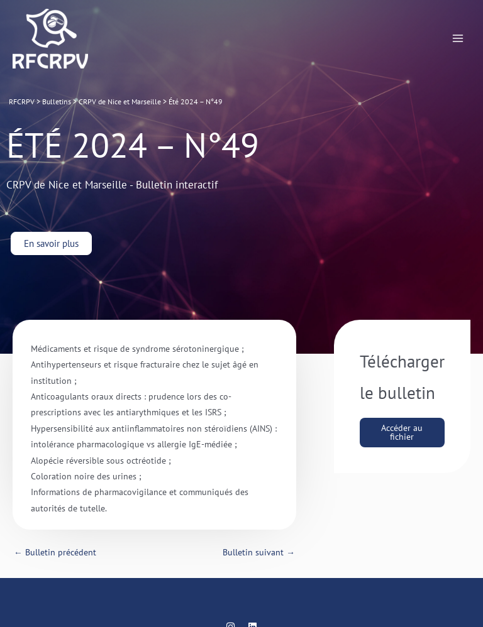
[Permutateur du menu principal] (458, 39)
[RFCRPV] (50, 38)
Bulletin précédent (55, 552)
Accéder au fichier (402, 432)
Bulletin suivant (259, 552)
